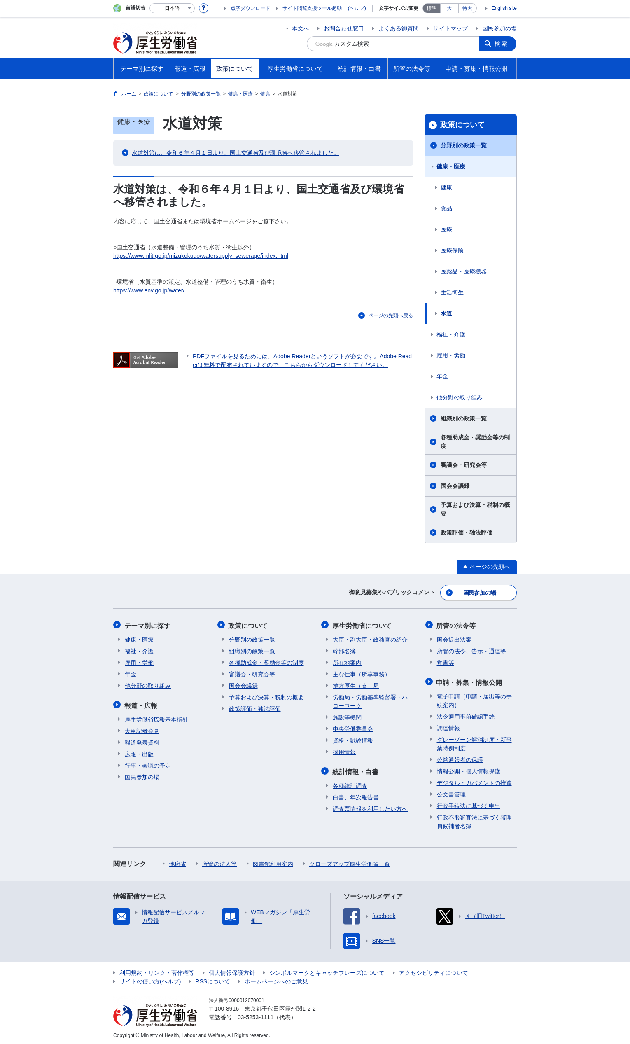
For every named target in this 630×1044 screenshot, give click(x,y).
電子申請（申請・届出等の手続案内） (474, 698)
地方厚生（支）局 (356, 684)
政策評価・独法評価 (466, 532)
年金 (442, 376)
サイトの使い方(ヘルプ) (150, 979)
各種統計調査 (350, 783)
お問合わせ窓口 (344, 28)
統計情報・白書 (356, 769)
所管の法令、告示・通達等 (471, 650)
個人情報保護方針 (232, 970)
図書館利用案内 (273, 862)
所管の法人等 (219, 862)
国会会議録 (455, 486)
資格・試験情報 (353, 739)
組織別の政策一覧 (464, 418)
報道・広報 (141, 703)
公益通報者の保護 (460, 757)
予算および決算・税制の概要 (475, 509)
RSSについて (212, 979)
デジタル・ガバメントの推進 (474, 781)
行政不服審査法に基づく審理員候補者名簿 (474, 819)
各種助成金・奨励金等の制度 (475, 441)
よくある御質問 (398, 28)
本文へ (300, 28)
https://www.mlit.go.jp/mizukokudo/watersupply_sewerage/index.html (200, 255)
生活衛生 (452, 292)
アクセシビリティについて (433, 970)
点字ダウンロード (250, 8)
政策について (462, 125)
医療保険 (452, 250)
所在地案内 (347, 661)
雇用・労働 (450, 355)
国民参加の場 (499, 28)
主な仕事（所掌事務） (361, 673)
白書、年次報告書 (356, 795)
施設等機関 (347, 716)
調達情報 (448, 726)
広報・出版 (139, 752)
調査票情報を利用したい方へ (370, 806)
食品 (446, 208)
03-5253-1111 (255, 1015)
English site (504, 8)
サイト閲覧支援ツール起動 (312, 8)
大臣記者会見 (142, 729)
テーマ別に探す (148, 624)
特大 (467, 8)
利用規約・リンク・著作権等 (156, 970)
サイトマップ (450, 28)
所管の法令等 (456, 624)
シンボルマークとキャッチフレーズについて (327, 970)
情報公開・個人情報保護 (468, 769)
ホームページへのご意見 (276, 979)
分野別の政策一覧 (464, 145)
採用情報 (344, 750)
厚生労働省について (362, 624)
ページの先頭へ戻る (391, 315)
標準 (431, 8)
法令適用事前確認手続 (466, 714)
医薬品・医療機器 (464, 271)
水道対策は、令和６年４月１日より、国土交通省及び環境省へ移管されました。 (235, 152)
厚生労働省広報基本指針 (156, 717)
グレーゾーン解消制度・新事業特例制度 (474, 742)
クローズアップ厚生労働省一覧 (349, 862)
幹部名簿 (344, 650)
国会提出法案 (454, 638)
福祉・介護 (450, 334)
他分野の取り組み (459, 397)
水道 (446, 313)
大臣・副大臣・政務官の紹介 (370, 638)
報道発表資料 (142, 740)
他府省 (177, 862)
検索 (502, 43)
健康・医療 (450, 166)
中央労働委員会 (353, 727)
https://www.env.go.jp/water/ (148, 290)
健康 (446, 187)
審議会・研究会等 (464, 465)
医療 (446, 229)
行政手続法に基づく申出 (468, 804)
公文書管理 (451, 792)
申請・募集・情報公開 (470, 680)
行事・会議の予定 (148, 763)
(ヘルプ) (357, 8)
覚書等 (445, 661)
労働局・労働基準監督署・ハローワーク (370, 700)
